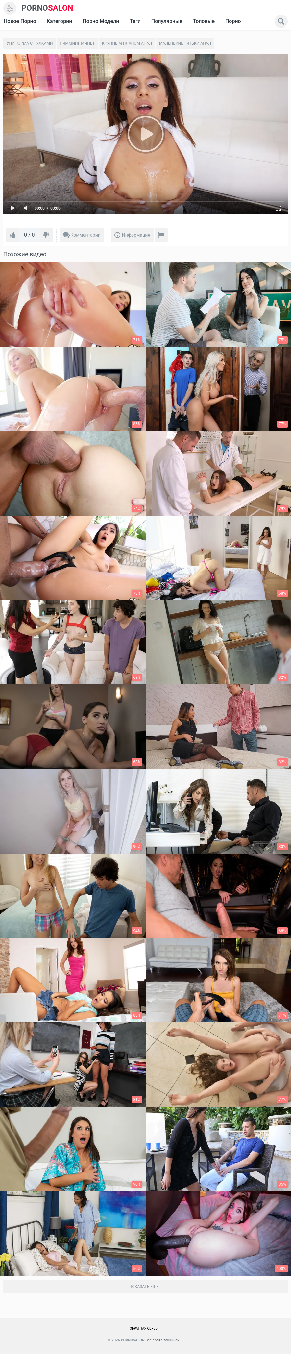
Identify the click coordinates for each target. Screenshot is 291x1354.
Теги (135, 21)
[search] (281, 21)
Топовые (203, 21)
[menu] (9, 8)
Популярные (166, 21)
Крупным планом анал (127, 43)
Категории (59, 21)
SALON (47, 8)
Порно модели (101, 21)
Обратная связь (144, 1328)
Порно (233, 21)
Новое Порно (20, 21)
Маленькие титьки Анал (185, 43)
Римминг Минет (77, 43)
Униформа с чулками (30, 43)
